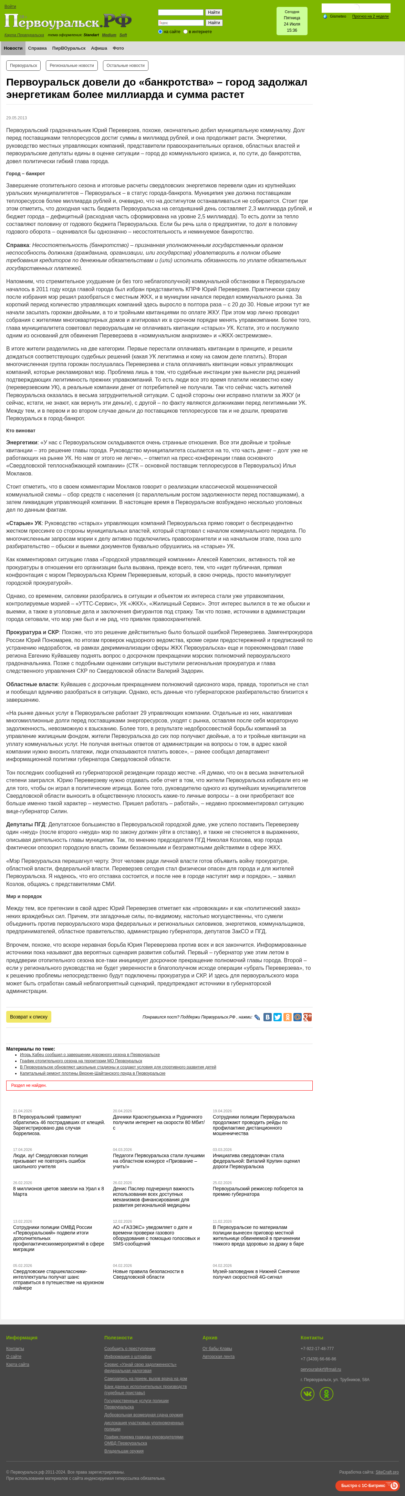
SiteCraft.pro (387, 1472)
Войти (10, 6)
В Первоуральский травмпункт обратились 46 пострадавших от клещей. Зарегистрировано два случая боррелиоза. (59, 1125)
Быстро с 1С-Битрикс (363, 1485)
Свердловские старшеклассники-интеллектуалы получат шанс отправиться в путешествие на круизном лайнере (58, 1280)
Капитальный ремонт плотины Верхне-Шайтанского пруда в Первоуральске (92, 1073)
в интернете (200, 31)
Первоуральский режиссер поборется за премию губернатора (258, 1191)
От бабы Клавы (217, 1348)
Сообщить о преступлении (129, 1348)
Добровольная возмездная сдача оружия (143, 1415)
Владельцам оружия (124, 1451)
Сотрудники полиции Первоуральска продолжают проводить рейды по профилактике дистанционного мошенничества (254, 1125)
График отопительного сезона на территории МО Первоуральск (81, 1061)
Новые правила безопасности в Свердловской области (148, 1274)
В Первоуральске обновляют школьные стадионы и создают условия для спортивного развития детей (118, 1067)
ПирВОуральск (69, 48)
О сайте (13, 1356)
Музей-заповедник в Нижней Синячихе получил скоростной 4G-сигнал (256, 1274)
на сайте (172, 31)
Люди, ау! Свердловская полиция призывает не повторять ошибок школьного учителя (50, 1161)
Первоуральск (23, 65)
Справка (37, 48)
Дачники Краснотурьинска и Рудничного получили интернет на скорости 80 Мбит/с (159, 1122)
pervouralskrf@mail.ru (321, 1369)
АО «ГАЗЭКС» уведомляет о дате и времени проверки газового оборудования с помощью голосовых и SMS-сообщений (156, 1235)
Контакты (15, 1348)
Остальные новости (126, 65)
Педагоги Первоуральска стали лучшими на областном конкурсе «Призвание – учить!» (159, 1161)
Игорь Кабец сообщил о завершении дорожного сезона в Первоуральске (90, 1054)
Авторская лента (218, 1356)
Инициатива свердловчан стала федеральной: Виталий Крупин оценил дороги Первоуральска (256, 1161)
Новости (13, 48)
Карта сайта (17, 1364)
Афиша (99, 48)
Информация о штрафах (128, 1356)
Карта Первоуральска (24, 35)
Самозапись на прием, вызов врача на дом (145, 1378)
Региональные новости (72, 65)
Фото (118, 48)
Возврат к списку (29, 1017)
